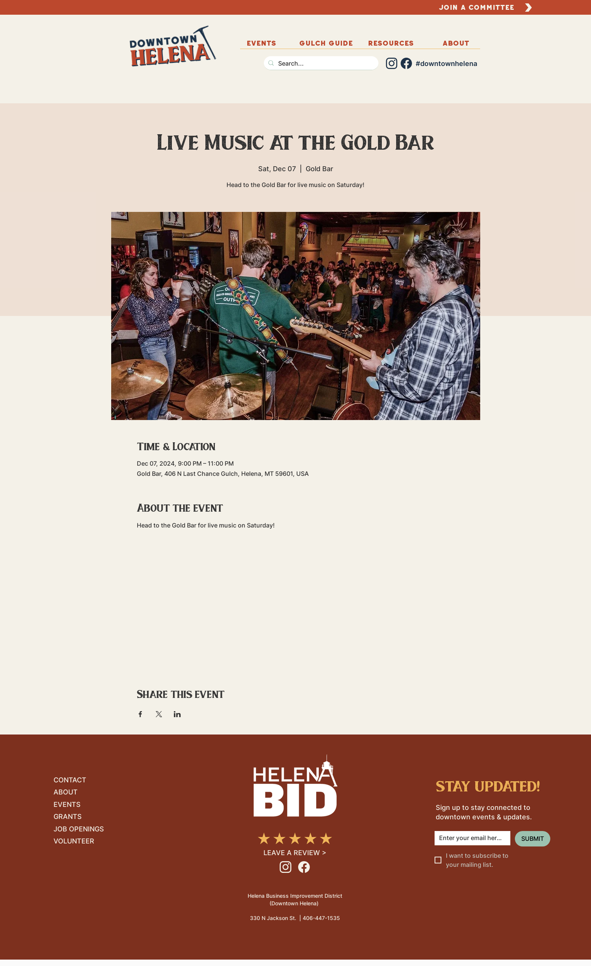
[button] (455, 43)
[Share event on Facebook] (140, 714)
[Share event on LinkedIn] (177, 714)
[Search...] (320, 63)
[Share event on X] (158, 714)
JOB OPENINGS (79, 829)
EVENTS (67, 804)
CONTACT (70, 780)
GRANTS (68, 816)
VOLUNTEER (74, 841)
